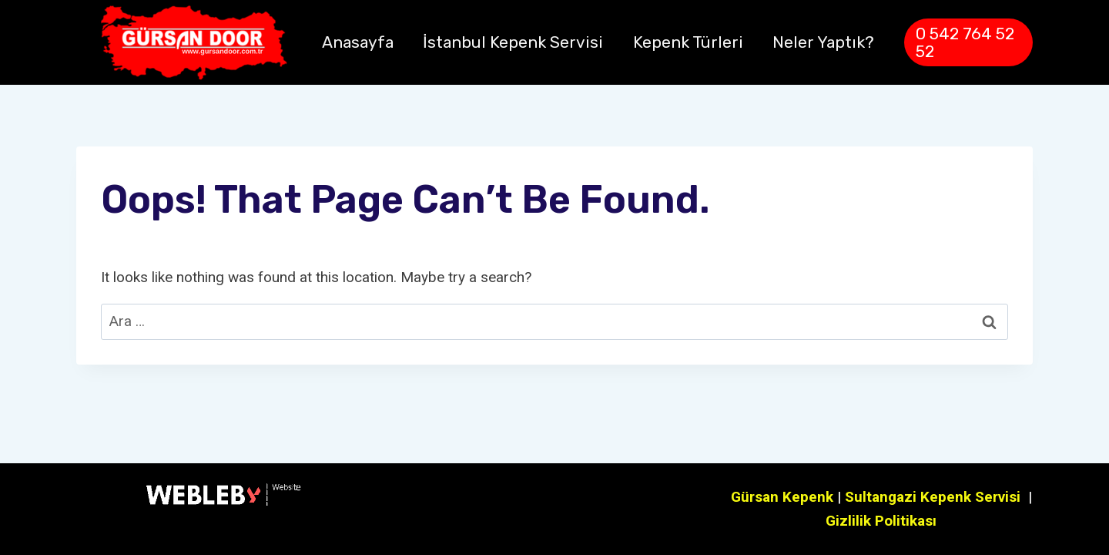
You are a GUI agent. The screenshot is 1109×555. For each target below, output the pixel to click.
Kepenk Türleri (688, 42)
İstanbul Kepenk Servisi (513, 42)
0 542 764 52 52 (965, 42)
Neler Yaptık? (823, 42)
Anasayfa (358, 42)
